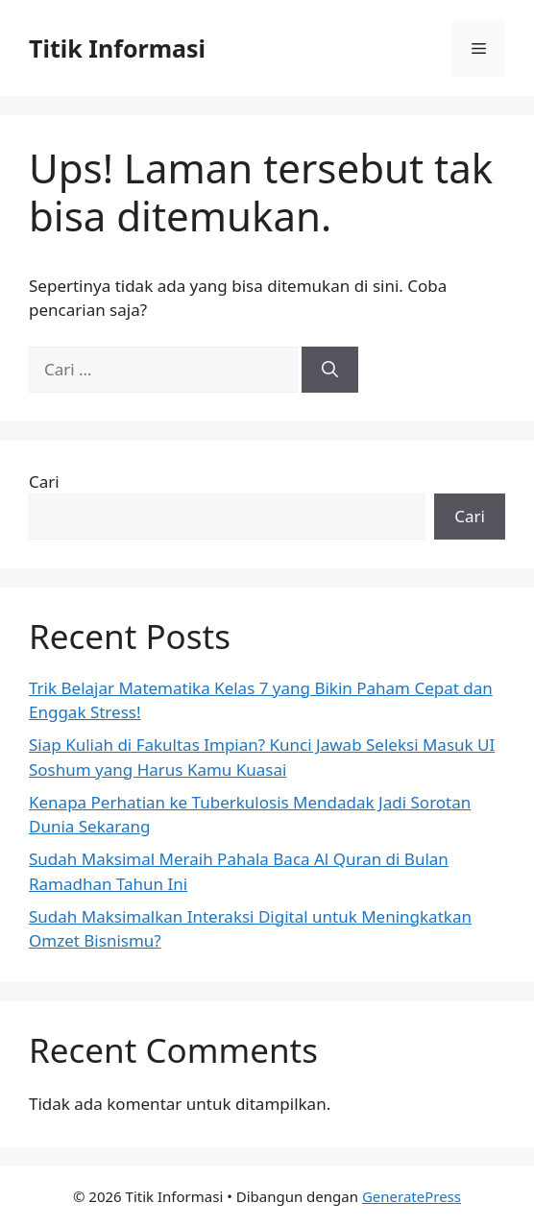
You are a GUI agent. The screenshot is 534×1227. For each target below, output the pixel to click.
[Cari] (330, 370)
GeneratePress (411, 1196)
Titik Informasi (117, 48)
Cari (44, 481)
